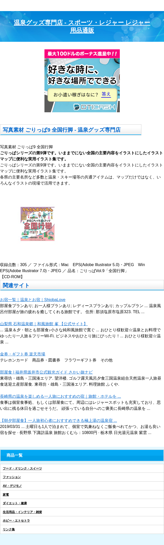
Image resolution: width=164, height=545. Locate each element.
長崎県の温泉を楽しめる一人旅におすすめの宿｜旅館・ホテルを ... (60, 396)
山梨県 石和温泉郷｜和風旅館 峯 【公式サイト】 (44, 324)
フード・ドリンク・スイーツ (22, 468)
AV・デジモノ (12, 486)
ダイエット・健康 (15, 503)
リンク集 (9, 529)
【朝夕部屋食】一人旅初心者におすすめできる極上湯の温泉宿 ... (58, 420)
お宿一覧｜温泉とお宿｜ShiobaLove (33, 300)
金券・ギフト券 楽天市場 (22, 354)
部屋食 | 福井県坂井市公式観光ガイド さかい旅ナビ (46, 372)
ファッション (12, 477)
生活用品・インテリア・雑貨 (22, 512)
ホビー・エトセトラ (16, 520)
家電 (6, 494)
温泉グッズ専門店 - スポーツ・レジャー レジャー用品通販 (82, 26)
